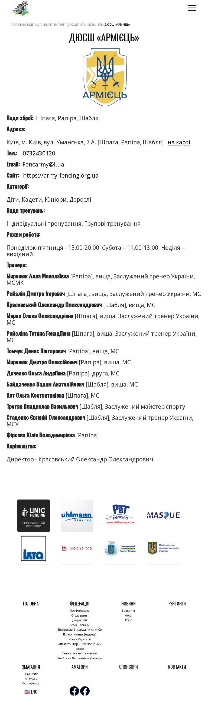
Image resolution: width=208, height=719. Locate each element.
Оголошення (79, 615)
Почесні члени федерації (79, 634)
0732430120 (39, 153)
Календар (31, 678)
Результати (31, 674)
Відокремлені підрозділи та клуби (79, 629)
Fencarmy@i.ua (43, 164)
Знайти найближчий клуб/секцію (79, 658)
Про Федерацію (79, 611)
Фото (128, 615)
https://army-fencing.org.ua (61, 175)
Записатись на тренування (80, 653)
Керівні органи (80, 625)
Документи (79, 620)
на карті (179, 142)
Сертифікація (31, 683)
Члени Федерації (80, 639)
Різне (128, 620)
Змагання (128, 611)
